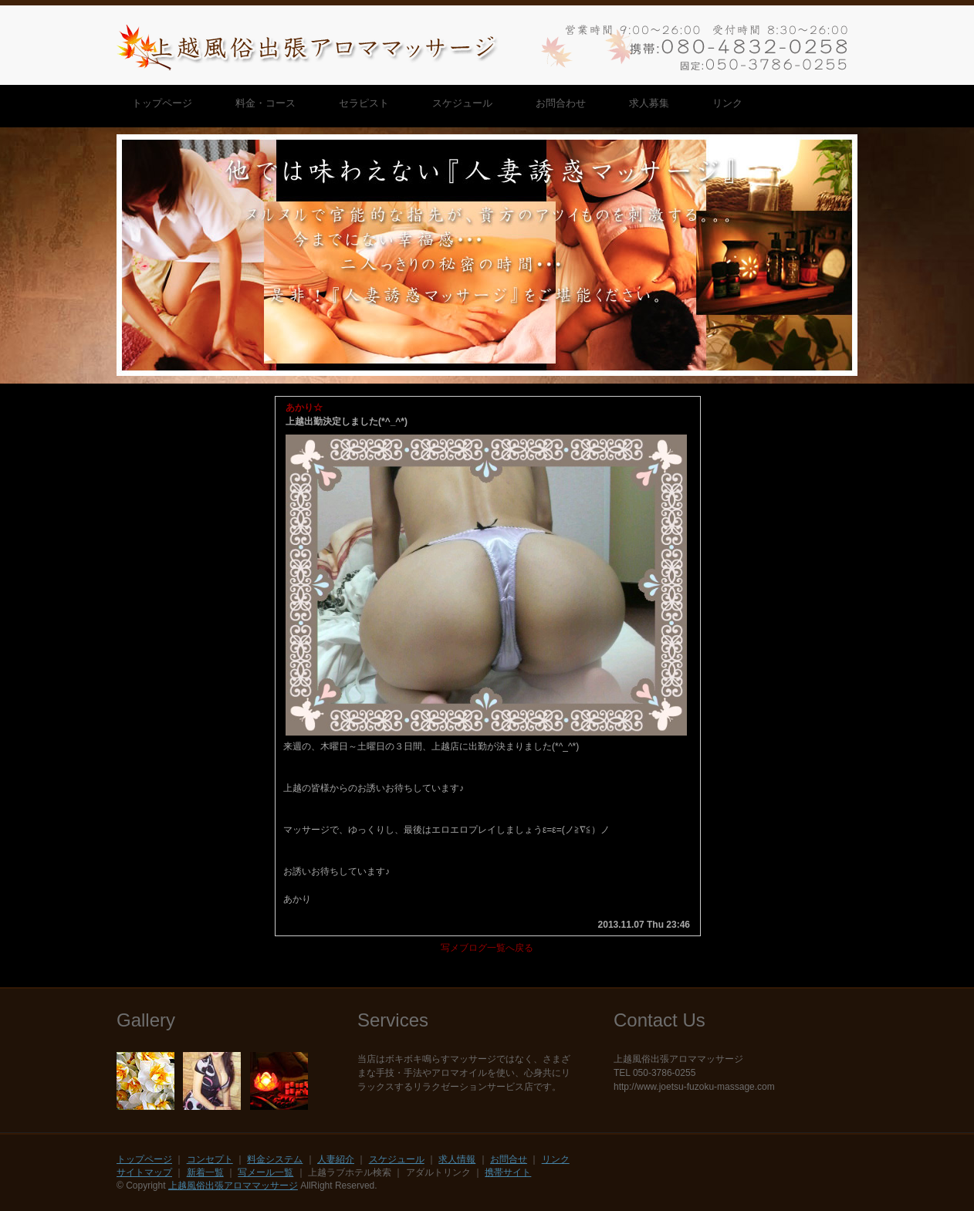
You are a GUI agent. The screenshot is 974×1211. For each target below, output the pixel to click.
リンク (556, 1159)
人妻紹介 (335, 1159)
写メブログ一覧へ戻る (487, 947)
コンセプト (210, 1159)
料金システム (275, 1159)
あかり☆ (304, 407)
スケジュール (396, 1159)
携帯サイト (508, 1172)
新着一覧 (205, 1172)
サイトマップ (144, 1172)
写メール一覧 (265, 1172)
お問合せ (508, 1159)
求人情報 (456, 1159)
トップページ (144, 1159)
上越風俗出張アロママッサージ (233, 1185)
